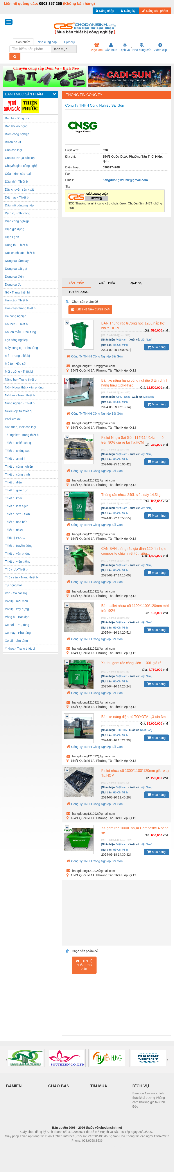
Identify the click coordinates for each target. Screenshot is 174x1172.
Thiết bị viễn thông (17, 561)
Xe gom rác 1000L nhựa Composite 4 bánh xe (135, 830)
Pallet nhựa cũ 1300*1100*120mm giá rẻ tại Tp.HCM (135, 773)
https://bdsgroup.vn (81, 1147)
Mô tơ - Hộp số (15, 363)
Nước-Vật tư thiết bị (18, 411)
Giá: (147, 330)
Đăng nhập (105, 11)
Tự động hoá (14, 585)
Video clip (160, 47)
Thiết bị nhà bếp (16, 522)
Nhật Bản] (146, 730)
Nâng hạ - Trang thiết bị (21, 379)
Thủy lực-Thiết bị (17, 569)
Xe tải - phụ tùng (16, 640)
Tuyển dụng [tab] (78, 291)
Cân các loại (13, 150)
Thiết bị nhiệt (14, 530)
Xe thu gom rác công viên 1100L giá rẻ (131, 663)
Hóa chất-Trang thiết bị (20, 308)
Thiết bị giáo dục (16, 490)
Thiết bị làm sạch (17, 506)
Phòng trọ (59, 1147)
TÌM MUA (98, 1086)
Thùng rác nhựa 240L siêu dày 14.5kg (130, 495)
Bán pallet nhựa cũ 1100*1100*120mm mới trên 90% (135, 608)
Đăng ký (128, 11)
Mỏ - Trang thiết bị (17, 355)
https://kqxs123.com (108, 1147)
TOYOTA (121, 730)
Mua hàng (156, 347)
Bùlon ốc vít (13, 142)
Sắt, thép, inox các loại (20, 427)
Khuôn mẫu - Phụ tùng (20, 332)
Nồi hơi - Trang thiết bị (20, 395)
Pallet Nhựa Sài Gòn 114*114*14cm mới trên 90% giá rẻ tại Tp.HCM (132, 440)
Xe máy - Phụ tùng (18, 632)
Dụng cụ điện (14, 276)
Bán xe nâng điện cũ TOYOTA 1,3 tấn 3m (133, 717)
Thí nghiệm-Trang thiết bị (22, 435)
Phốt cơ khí (13, 419)
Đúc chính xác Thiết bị (20, 253)
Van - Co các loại (16, 593)
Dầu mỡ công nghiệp (19, 205)
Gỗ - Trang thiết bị (17, 292)
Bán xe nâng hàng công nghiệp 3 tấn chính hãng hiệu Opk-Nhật (134, 383)
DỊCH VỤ (141, 1086)
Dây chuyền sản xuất (19, 189)
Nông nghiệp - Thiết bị (20, 403)
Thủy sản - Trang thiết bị (22, 577)
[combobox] (75, 49)
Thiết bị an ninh (15, 458)
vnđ (165, 330)
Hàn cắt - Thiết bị (17, 300)
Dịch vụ (125, 47)
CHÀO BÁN (59, 1086)
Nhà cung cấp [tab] (47, 42)
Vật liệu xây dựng (17, 609)
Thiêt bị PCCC (15, 538)
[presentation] (6, 1059)
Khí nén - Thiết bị (17, 324)
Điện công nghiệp (17, 221)
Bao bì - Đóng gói (17, 118)
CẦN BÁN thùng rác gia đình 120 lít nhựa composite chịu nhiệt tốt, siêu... (133, 551)
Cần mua (111, 47)
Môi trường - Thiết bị (19, 371)
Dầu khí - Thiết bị (17, 181)
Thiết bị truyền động (18, 545)
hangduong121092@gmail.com (125, 180)
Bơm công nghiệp (17, 134)
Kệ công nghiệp (16, 316)
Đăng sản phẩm (155, 11)
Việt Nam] (146, 339)
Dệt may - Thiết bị (17, 197)
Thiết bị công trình (17, 474)
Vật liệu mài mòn (16, 601)
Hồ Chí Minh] (120, 344)
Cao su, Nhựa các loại (20, 158)
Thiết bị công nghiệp (19, 466)
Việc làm (97, 47)
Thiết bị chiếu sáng (18, 443)
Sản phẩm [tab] (23, 42)
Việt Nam (121, 339)
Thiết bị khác (14, 498)
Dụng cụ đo (13, 284)
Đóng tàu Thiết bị (17, 245)
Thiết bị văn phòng (17, 553)
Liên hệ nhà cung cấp (90, 309)
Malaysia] (148, 396)
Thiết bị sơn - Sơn (17, 514)
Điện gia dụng (14, 229)
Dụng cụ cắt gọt (16, 268)
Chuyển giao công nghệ (21, 166)
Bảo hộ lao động (16, 126)
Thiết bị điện (13, 482)
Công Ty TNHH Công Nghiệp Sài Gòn (94, 356)
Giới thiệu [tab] (107, 282)
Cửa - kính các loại (18, 173)
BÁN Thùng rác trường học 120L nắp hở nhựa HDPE (132, 325)
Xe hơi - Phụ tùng (17, 625)
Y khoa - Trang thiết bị (20, 648)
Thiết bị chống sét (17, 450)
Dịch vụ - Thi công (17, 213)
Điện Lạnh (12, 237)
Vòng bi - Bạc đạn (17, 617)
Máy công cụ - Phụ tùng (21, 348)
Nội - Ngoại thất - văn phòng (24, 387)
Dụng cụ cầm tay (17, 260)
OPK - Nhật (123, 396)
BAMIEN (14, 1086)
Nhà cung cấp (141, 47)
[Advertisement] (116, 247)
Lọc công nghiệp (16, 340)
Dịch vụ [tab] (69, 42)
